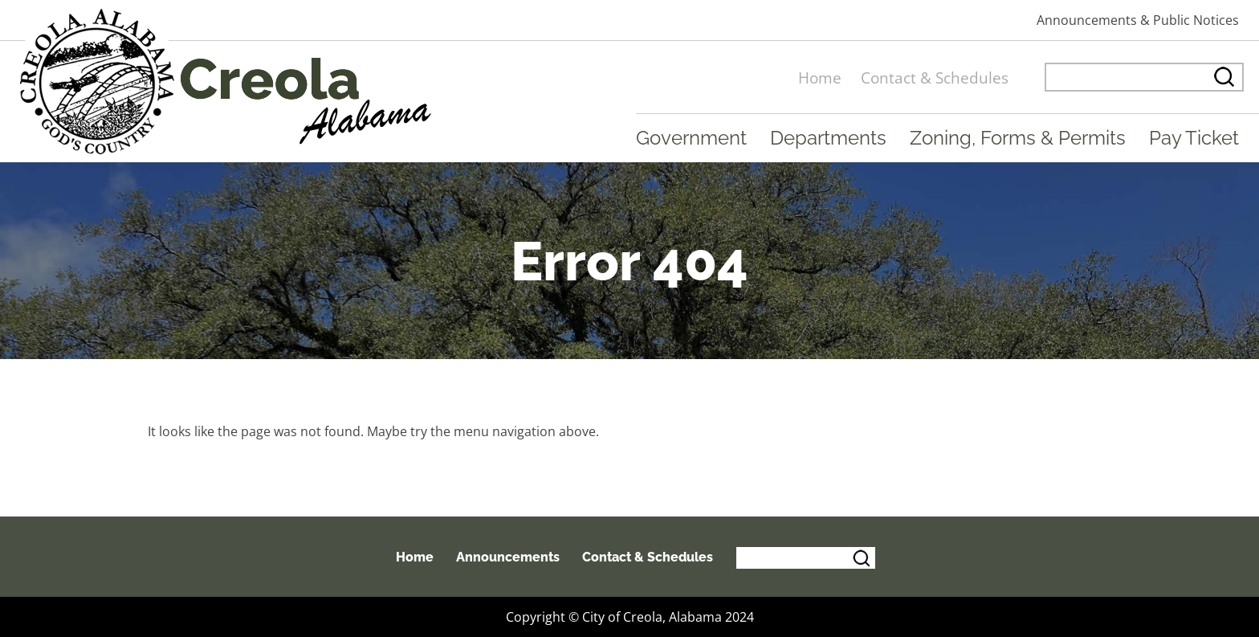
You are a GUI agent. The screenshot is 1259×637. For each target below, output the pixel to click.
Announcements (508, 557)
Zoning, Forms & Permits (1018, 137)
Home (819, 77)
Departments (828, 137)
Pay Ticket (1194, 137)
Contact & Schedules (934, 77)
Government (691, 137)
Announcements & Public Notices (1138, 20)
